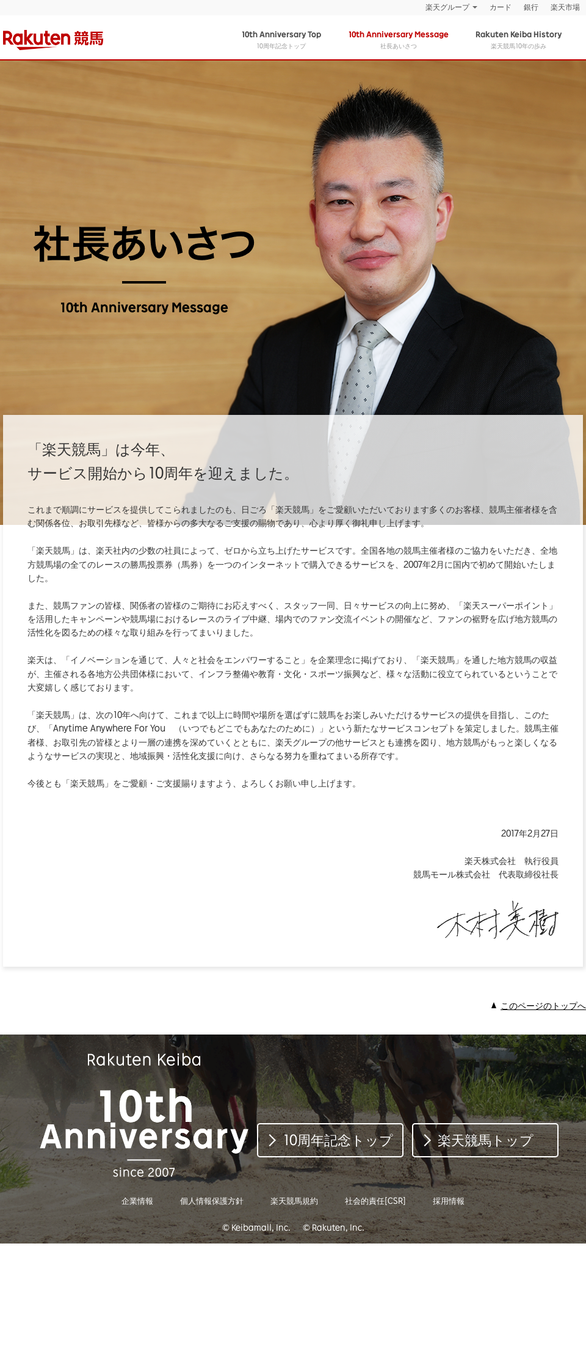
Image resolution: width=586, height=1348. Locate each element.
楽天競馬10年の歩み (519, 40)
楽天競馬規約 (294, 1200)
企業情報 (137, 1200)
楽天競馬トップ (486, 1140)
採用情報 (449, 1200)
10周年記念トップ (281, 40)
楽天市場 (565, 7)
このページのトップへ (543, 1005)
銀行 (531, 7)
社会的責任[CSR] (375, 1200)
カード (501, 7)
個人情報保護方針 (212, 1200)
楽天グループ (447, 7)
